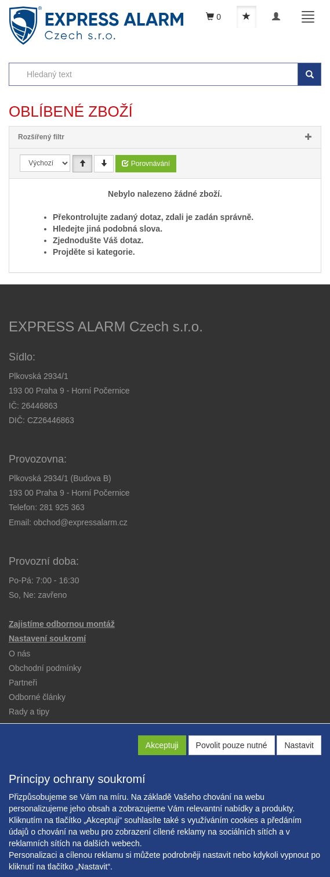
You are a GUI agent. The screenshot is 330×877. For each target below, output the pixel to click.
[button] (29, 711)
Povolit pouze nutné (231, 745)
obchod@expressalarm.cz (81, 522)
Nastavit (299, 745)
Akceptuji (162, 745)
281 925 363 (62, 507)
